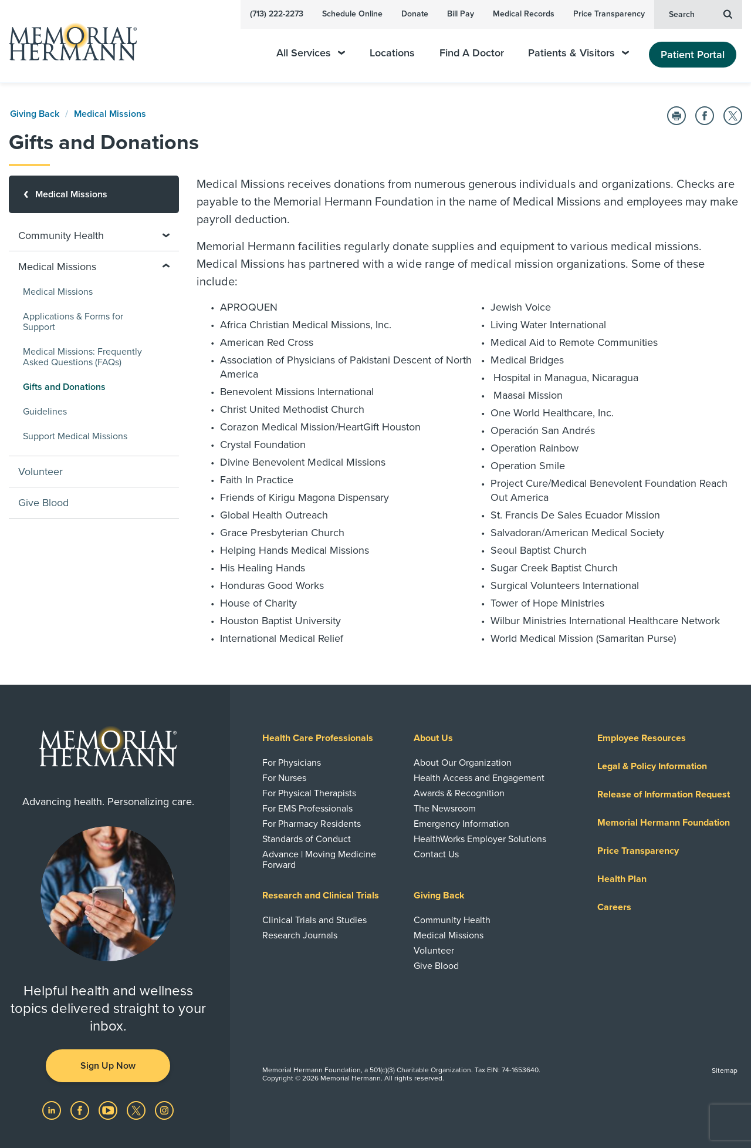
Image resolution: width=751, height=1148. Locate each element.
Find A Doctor (471, 53)
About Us (433, 738)
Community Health (452, 920)
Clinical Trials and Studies (314, 920)
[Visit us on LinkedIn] (52, 1110)
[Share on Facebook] (704, 115)
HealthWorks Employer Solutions (480, 839)
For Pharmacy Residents (311, 824)
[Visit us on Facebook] (81, 1110)
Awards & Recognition (459, 793)
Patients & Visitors (578, 53)
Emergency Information (461, 824)
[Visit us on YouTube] (109, 1110)
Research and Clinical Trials (320, 895)
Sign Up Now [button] (108, 1066)
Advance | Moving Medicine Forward (319, 859)
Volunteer (40, 471)
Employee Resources (641, 738)
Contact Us (436, 854)
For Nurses (284, 778)
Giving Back (34, 114)
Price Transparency (609, 14)
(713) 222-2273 (276, 14)
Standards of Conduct (306, 839)
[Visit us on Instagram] (164, 1110)
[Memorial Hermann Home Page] (67, 41)
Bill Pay (460, 14)
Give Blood (43, 502)
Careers (614, 907)
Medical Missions (110, 114)
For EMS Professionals (307, 808)
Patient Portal (693, 54)
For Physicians (291, 763)
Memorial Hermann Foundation (663, 823)
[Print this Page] (676, 115)
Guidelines (45, 412)
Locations (392, 53)
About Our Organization (463, 763)
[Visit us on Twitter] (137, 1110)
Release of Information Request (663, 794)
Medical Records (523, 14)
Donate (414, 14)
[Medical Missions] (94, 194)
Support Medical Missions (75, 436)
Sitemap (725, 1070)
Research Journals (299, 935)
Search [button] (700, 13)
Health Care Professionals (317, 738)
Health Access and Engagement (479, 778)
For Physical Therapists (309, 793)
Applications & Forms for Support (73, 322)
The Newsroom (445, 808)
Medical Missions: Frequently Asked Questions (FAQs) (82, 357)
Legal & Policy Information (652, 766)
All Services (310, 53)
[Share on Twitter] (732, 115)
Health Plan (622, 879)
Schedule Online (352, 14)
